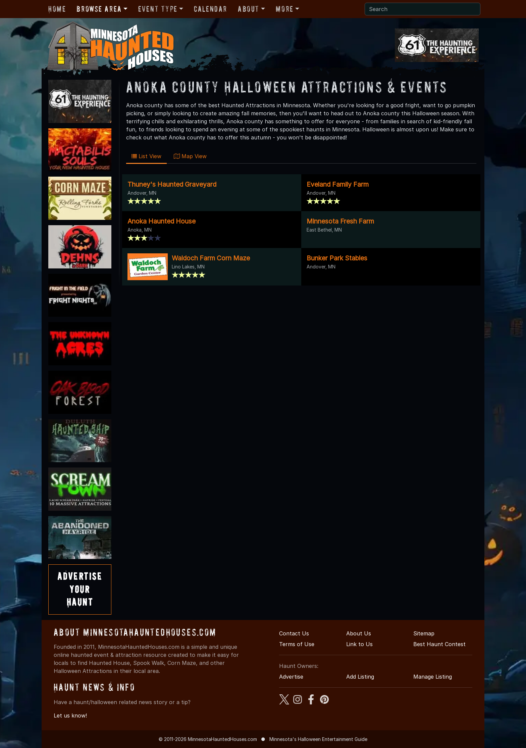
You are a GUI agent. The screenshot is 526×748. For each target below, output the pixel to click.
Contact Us (294, 633)
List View (146, 156)
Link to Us (359, 644)
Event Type (157, 8)
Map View (190, 156)
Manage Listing (432, 676)
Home (57, 8)
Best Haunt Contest (439, 644)
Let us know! (70, 715)
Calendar (210, 8)
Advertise (291, 676)
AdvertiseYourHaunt (79, 589)
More (284, 8)
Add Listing (360, 676)
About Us (358, 633)
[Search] (422, 9)
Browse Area (98, 8)
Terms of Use (296, 644)
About (248, 8)
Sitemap (423, 633)
